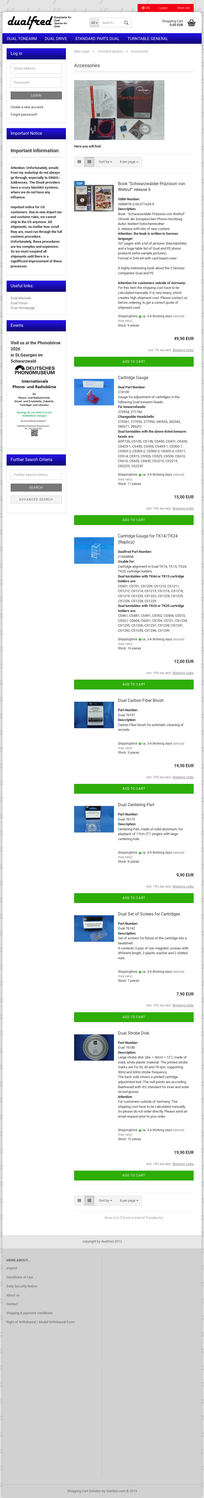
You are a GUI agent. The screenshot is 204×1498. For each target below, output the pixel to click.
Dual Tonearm (22, 38)
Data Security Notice (21, 1286)
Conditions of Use (19, 1277)
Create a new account (27, 107)
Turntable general (148, 38)
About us (13, 1295)
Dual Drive (56, 38)
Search (36, 487)
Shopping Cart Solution (84, 1491)
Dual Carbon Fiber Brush (141, 700)
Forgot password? (24, 114)
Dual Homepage (23, 308)
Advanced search (36, 499)
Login (163, 8)
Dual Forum (19, 303)
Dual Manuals (21, 298)
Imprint (11, 1268)
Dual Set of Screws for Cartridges (149, 914)
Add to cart (133, 361)
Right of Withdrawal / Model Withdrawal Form (40, 1322)
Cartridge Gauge (133, 377)
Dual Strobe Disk (133, 1033)
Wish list (183, 8)
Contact (12, 1304)
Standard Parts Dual (97, 38)
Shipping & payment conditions (29, 1313)
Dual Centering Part (136, 804)
